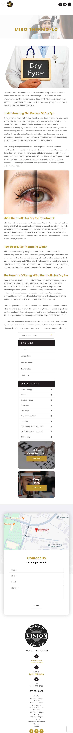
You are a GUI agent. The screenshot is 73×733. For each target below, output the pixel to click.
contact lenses (27, 400)
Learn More (36, 458)
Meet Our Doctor (27, 362)
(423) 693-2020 (36, 674)
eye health (25, 411)
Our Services (25, 356)
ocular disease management (32, 432)
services (24, 395)
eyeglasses (25, 405)
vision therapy (26, 390)
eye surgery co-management (32, 426)
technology (25, 437)
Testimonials (26, 369)
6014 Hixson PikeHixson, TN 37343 (36, 661)
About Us (24, 349)
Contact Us (25, 375)
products (24, 421)
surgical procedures (28, 416)
